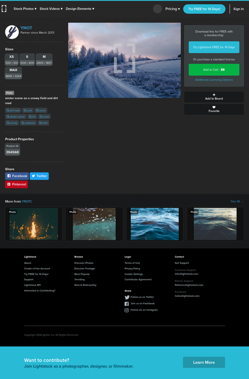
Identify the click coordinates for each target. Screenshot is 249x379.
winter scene (16, 116)
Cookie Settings (134, 274)
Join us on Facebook (143, 303)
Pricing (172, 9)
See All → (237, 201)
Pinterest (16, 184)
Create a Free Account (37, 268)
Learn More (204, 362)
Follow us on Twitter (142, 297)
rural (28, 110)
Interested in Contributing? (39, 290)
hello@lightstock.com (187, 296)
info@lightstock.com (186, 274)
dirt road (13, 110)
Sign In (238, 8)
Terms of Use (132, 263)
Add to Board (214, 97)
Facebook (17, 175)
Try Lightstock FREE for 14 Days (214, 47)
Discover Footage (84, 268)
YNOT (26, 28)
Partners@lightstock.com (189, 285)
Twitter (39, 175)
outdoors (28, 123)
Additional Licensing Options (214, 80)
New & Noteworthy (85, 285)
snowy (12, 123)
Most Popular (82, 274)
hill (32, 116)
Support (28, 279)
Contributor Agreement (138, 279)
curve (41, 110)
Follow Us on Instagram (144, 310)
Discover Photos (83, 263)
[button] (25, 9)
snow (44, 116)
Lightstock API (32, 285)
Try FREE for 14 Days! (204, 8)
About (27, 263)
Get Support (182, 263)
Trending (79, 279)
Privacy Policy (132, 268)
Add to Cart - (214, 69)
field (43, 123)
